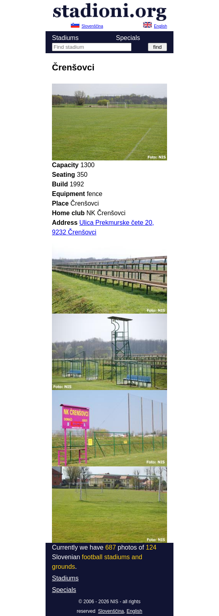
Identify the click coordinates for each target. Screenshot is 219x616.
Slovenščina (111, 611)
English (134, 611)
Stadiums (65, 37)
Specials (128, 37)
